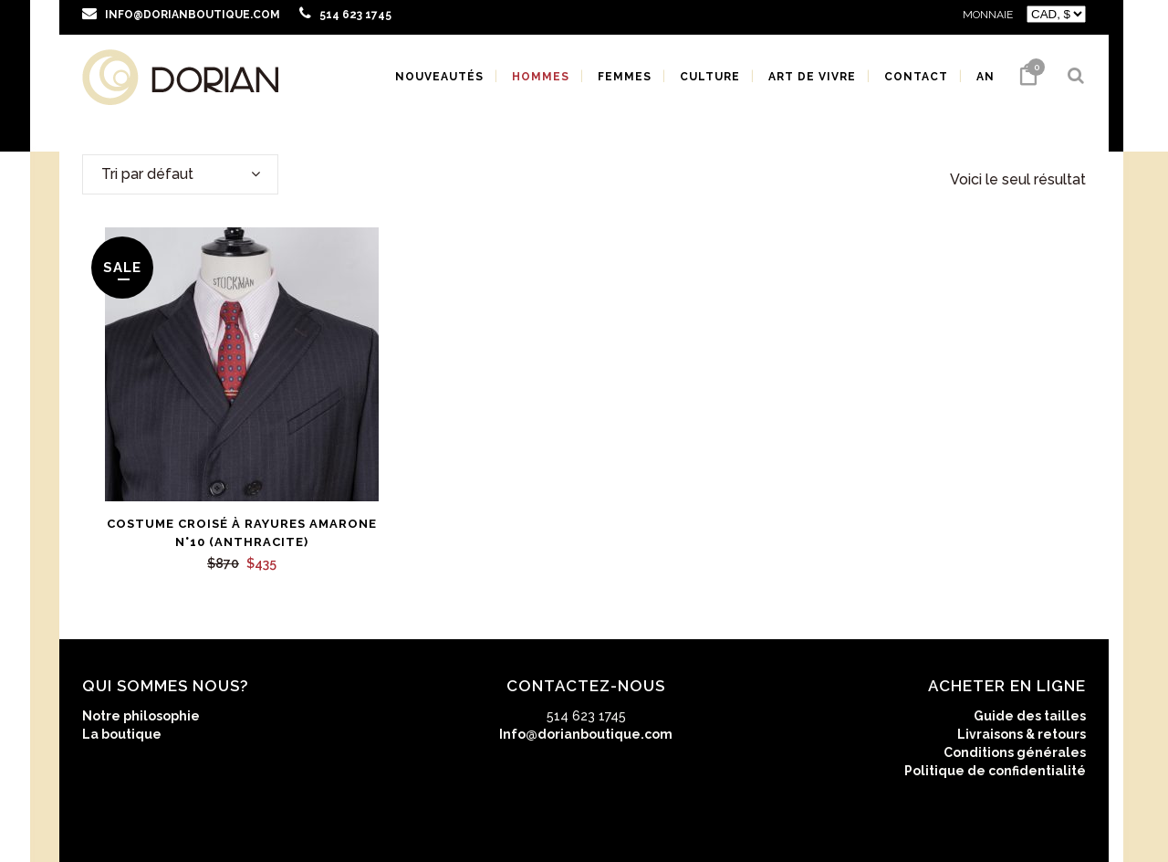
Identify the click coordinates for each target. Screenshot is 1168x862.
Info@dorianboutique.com (586, 734)
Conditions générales (1015, 752)
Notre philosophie (141, 716)
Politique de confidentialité (995, 770)
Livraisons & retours (1021, 734)
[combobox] (180, 174)
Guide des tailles (1030, 716)
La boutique (122, 734)
